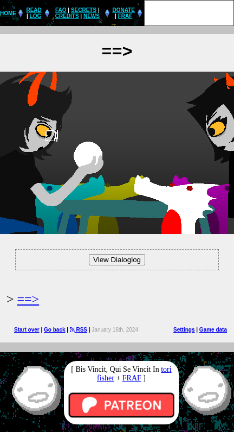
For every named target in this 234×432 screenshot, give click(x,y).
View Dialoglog (117, 260)
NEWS (91, 16)
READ (33, 10)
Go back (54, 330)
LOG (36, 16)
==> (28, 299)
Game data (213, 330)
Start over (27, 330)
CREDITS (67, 16)
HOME (8, 13)
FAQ (61, 10)
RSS (78, 330)
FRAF (125, 16)
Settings (183, 330)
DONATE (123, 10)
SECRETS (83, 10)
